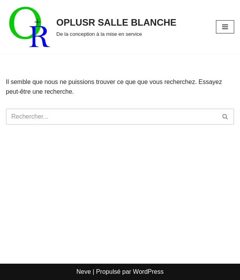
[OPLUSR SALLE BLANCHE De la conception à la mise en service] (91, 26)
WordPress (148, 271)
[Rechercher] (111, 116)
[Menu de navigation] (225, 26)
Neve (84, 271)
